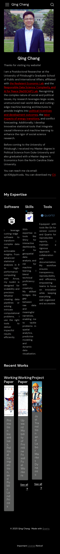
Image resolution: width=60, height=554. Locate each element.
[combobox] (52, 4)
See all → (24, 486)
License (31, 545)
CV (54, 174)
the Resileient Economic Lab (27, 83)
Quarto (46, 528)
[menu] (7, 4)
